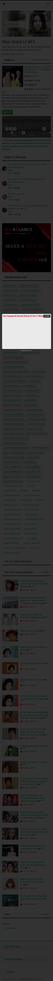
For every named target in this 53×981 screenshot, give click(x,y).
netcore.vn (29, 350)
